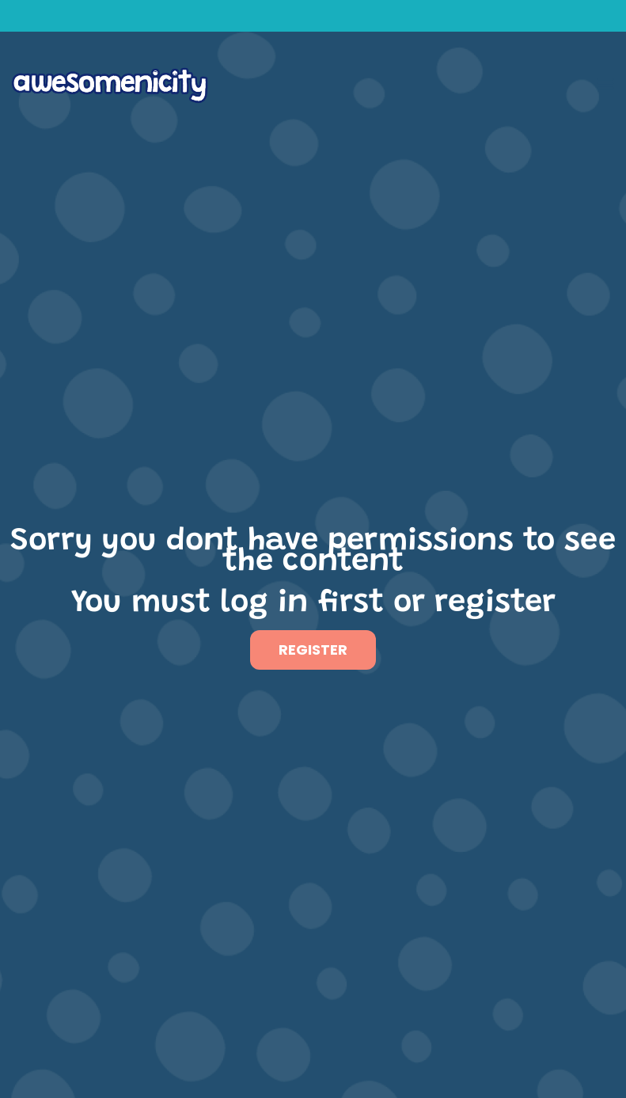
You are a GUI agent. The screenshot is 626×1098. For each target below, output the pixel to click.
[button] (605, 83)
